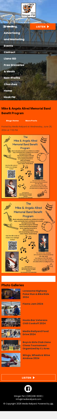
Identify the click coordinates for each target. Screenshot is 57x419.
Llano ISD (10, 58)
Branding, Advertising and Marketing (14, 33)
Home (8, 90)
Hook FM (9, 97)
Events (8, 46)
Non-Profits (12, 78)
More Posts (31, 120)
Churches (10, 84)
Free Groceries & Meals (14, 68)
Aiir (51, 403)
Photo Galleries (12, 285)
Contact (9, 52)
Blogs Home (12, 120)
